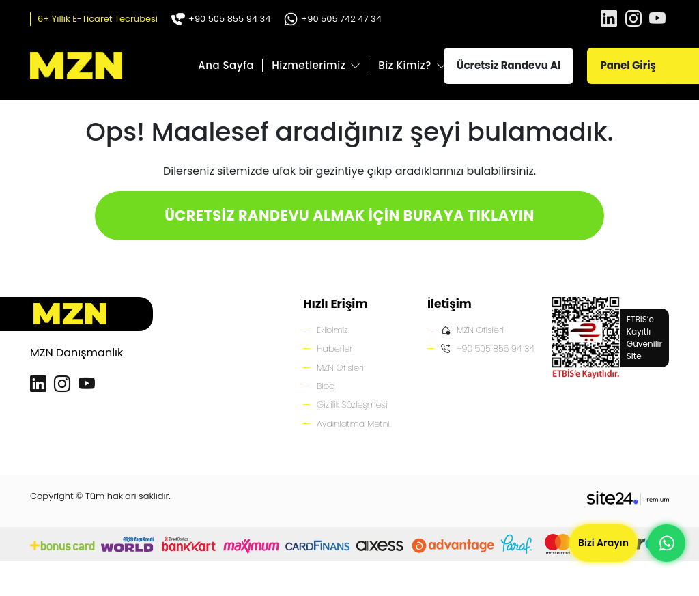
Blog (326, 386)
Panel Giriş (628, 65)
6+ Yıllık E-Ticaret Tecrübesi (98, 18)
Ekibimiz (332, 330)
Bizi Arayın (603, 543)
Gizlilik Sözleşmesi (352, 405)
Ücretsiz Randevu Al (508, 65)
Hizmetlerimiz (308, 65)
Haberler (335, 348)
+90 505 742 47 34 (332, 18)
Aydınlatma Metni (353, 423)
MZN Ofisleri (341, 367)
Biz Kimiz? (404, 65)
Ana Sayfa (226, 65)
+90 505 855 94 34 (220, 18)
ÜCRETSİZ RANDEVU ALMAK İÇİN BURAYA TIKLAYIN (349, 215)
